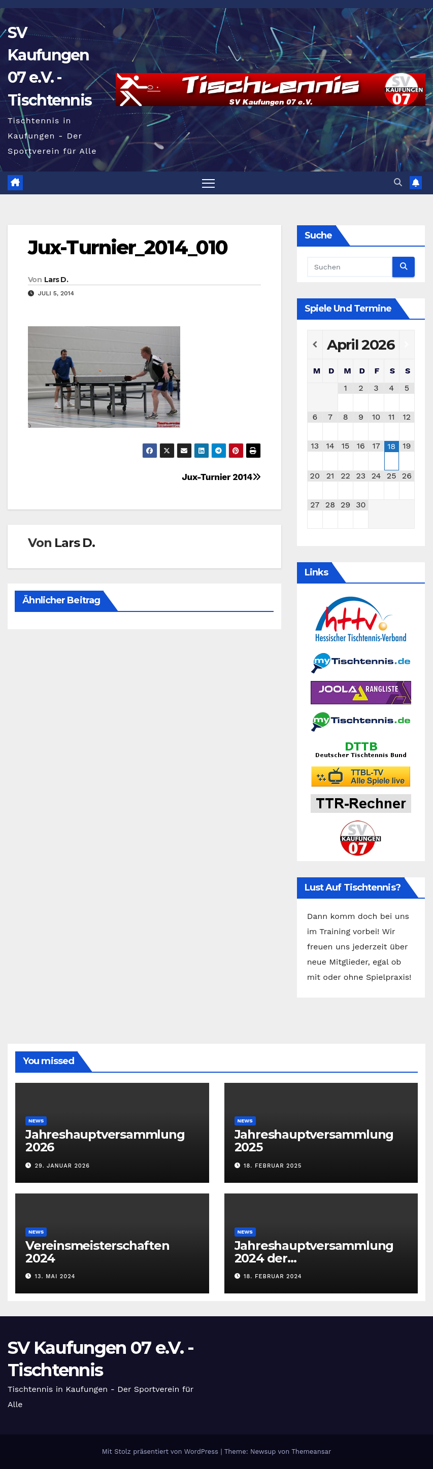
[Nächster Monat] (406, 344)
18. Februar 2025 (273, 1166)
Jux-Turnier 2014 (221, 477)
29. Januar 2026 (62, 1166)
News (36, 1120)
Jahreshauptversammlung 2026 (105, 1140)
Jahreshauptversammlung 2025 (314, 1140)
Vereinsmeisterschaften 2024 (97, 1252)
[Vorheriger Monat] (315, 344)
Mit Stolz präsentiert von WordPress (161, 1451)
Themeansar (311, 1451)
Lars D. (56, 279)
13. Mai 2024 (55, 1276)
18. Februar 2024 (273, 1276)
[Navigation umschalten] (208, 183)
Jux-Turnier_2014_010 (127, 247)
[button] (398, 182)
